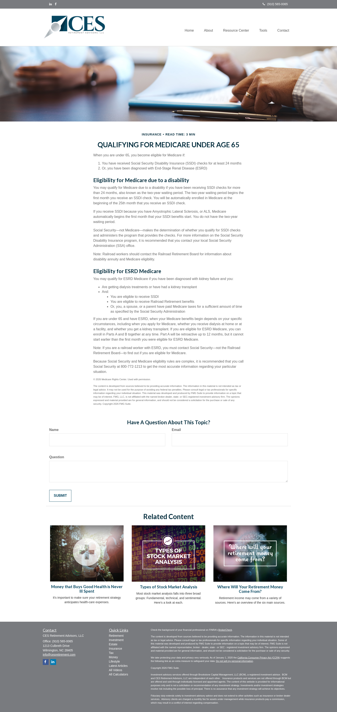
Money (113, 657)
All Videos (115, 670)
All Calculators (118, 674)
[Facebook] (56, 4)
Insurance (115, 648)
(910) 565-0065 (275, 4)
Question (56, 457)
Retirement (116, 635)
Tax (111, 653)
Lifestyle (114, 661)
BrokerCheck (225, 630)
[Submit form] (60, 496)
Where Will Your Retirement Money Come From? (250, 589)
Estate (113, 644)
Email (176, 430)
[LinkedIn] (50, 4)
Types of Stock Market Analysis (168, 586)
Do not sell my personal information (234, 661)
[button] (206, 27)
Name (54, 430)
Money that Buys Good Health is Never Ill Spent (87, 589)
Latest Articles (118, 665)
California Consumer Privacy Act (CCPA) (258, 657)
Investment (116, 640)
